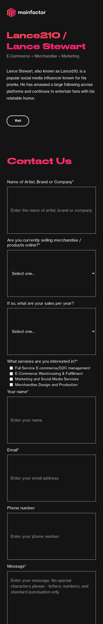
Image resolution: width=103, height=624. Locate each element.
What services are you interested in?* (42, 361)
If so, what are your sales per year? (40, 303)
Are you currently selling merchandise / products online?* (44, 243)
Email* (13, 450)
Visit (18, 121)
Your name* (18, 391)
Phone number (21, 508)
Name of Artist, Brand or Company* (40, 181)
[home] (27, 13)
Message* (16, 566)
